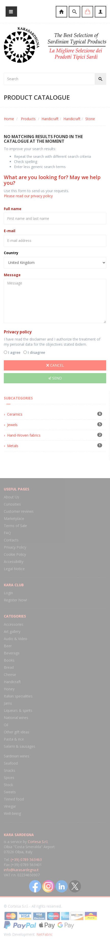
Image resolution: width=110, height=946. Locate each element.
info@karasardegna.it (21, 869)
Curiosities (12, 504)
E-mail (9, 230)
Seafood (11, 763)
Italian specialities (18, 696)
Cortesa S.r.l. (38, 841)
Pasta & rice (14, 739)
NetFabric (44, 934)
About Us (11, 497)
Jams (8, 703)
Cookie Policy (15, 554)
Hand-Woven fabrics (23, 435)
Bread (9, 667)
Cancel (55, 365)
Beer (8, 645)
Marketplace (14, 518)
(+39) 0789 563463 (26, 859)
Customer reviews (19, 511)
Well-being (12, 813)
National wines (16, 717)
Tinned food (14, 799)
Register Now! (15, 600)
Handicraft (50, 118)
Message (12, 274)
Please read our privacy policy (28, 195)
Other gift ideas (16, 731)
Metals (12, 445)
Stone (90, 118)
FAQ (7, 532)
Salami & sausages (19, 746)
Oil (6, 724)
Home (9, 118)
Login (8, 592)
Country (11, 252)
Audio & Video (15, 638)
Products (28, 118)
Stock (8, 784)
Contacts (11, 540)
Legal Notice (14, 568)
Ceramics (14, 414)
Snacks (9, 770)
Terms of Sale (15, 525)
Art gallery (12, 631)
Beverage (12, 653)
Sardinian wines (16, 756)
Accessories (13, 624)
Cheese (10, 674)
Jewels (12, 424)
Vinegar (10, 806)
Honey (9, 688)
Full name (12, 208)
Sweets (10, 791)
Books (9, 660)
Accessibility (13, 561)
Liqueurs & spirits (18, 710)
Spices (9, 777)
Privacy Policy (15, 547)
